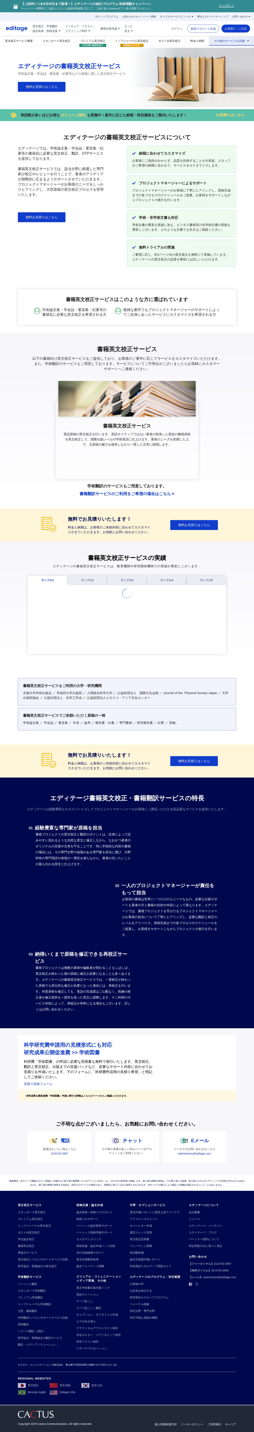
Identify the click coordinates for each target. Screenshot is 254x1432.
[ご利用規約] (214, 1424)
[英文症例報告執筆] (87, 1259)
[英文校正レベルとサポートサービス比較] (43, 1259)
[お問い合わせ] (241, 17)
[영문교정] (91, 1385)
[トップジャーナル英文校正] (132, 40)
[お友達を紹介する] (141, 1291)
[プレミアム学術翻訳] (30, 1297)
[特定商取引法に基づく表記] (205, 1246)
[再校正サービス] (27, 1253)
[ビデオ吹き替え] (86, 1321)
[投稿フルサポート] (87, 1219)
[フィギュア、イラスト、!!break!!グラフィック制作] (80, 28)
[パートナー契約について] (204, 1239)
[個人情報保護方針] (166, 1424)
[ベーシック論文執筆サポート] (94, 1226)
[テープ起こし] (84, 1301)
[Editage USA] (62, 1392)
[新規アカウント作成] (203, 29)
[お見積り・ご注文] (235, 29)
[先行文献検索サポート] (90, 1253)
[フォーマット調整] (141, 1246)
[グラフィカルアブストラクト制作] (97, 1328)
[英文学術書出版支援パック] (93, 1288)
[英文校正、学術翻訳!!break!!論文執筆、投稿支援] (46, 28)
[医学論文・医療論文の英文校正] (37, 1266)
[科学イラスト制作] (87, 1342)
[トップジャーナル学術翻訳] (34, 1304)
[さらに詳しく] (226, 6)
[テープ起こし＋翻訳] (88, 1308)
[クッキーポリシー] (192, 1424)
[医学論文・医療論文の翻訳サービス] (40, 1338)
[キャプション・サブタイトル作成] (97, 1315)
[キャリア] (230, 1424)
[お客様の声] (137, 1284)
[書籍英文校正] (26, 1246)
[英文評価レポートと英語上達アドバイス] (155, 1212)
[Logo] (13, 28)
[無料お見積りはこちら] (41, 87)
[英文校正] (28, 1385)
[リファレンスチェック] (144, 1219)
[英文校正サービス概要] (19, 40)
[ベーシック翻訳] (27, 1284)
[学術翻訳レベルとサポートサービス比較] (43, 1318)
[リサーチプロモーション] (91, 1348)
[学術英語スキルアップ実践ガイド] (150, 1266)
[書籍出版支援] (110, 28)
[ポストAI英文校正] (169, 40)
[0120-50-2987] (59, 1153)
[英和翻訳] (23, 1324)
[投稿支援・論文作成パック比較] (95, 1246)
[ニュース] (194, 1219)
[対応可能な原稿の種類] (144, 1318)
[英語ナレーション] (87, 1294)
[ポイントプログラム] (106, 17)
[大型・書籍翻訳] (27, 1311)
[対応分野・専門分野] (142, 1311)
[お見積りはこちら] (230, 115)
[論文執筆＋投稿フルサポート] (94, 1212)
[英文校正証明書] (139, 1239)
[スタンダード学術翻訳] (32, 1291)
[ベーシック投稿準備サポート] (94, 1232)
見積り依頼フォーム (38, 1084)
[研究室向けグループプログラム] (149, 1297)
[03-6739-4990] (219, 1270)
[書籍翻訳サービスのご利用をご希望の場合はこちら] (127, 494)
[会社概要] (194, 1212)
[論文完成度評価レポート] (145, 1259)
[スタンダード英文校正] (56, 40)
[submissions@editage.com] (194, 1153)
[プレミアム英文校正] (92, 40)
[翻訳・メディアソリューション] (37, 1345)
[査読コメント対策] (141, 1232)
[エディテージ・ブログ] (203, 1232)
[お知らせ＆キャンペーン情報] (139, 17)
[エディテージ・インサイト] (205, 1226)
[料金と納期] (197, 40)
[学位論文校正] (26, 1239)
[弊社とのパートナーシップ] (212, 17)
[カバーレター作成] (141, 1226)
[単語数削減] (137, 1253)
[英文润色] (60, 1385)
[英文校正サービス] (30, 1205)
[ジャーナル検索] (139, 1304)
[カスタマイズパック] (88, 1239)
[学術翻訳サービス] (30, 1277)
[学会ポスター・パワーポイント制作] (98, 1335)
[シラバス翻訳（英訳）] (32, 1331)
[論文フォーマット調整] (90, 1266)
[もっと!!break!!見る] (128, 28)
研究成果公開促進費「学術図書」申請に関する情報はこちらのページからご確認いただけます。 (77, 1095)
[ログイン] (177, 28)
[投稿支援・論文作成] (89, 1205)
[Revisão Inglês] (32, 1392)
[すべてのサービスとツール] (176, 17)
